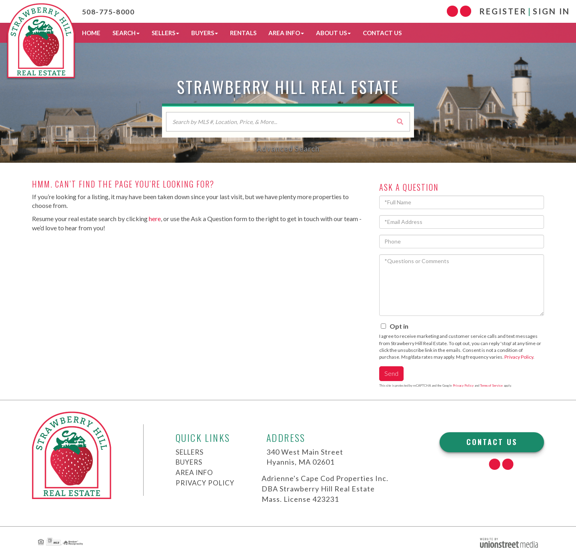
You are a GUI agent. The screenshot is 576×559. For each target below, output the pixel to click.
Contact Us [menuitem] (382, 32)
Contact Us (491, 442)
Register (503, 11)
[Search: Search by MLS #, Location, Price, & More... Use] (288, 122)
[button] (400, 121)
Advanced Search (288, 148)
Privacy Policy (518, 357)
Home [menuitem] (91, 32)
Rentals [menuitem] (243, 32)
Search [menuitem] (126, 32)
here (155, 218)
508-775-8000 (113, 11)
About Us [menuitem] (333, 32)
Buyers (190, 461)
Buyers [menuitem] (204, 32)
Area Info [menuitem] (286, 32)
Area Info (196, 472)
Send (391, 373)
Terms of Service (491, 385)
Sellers (191, 451)
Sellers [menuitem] (165, 32)
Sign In (551, 11)
